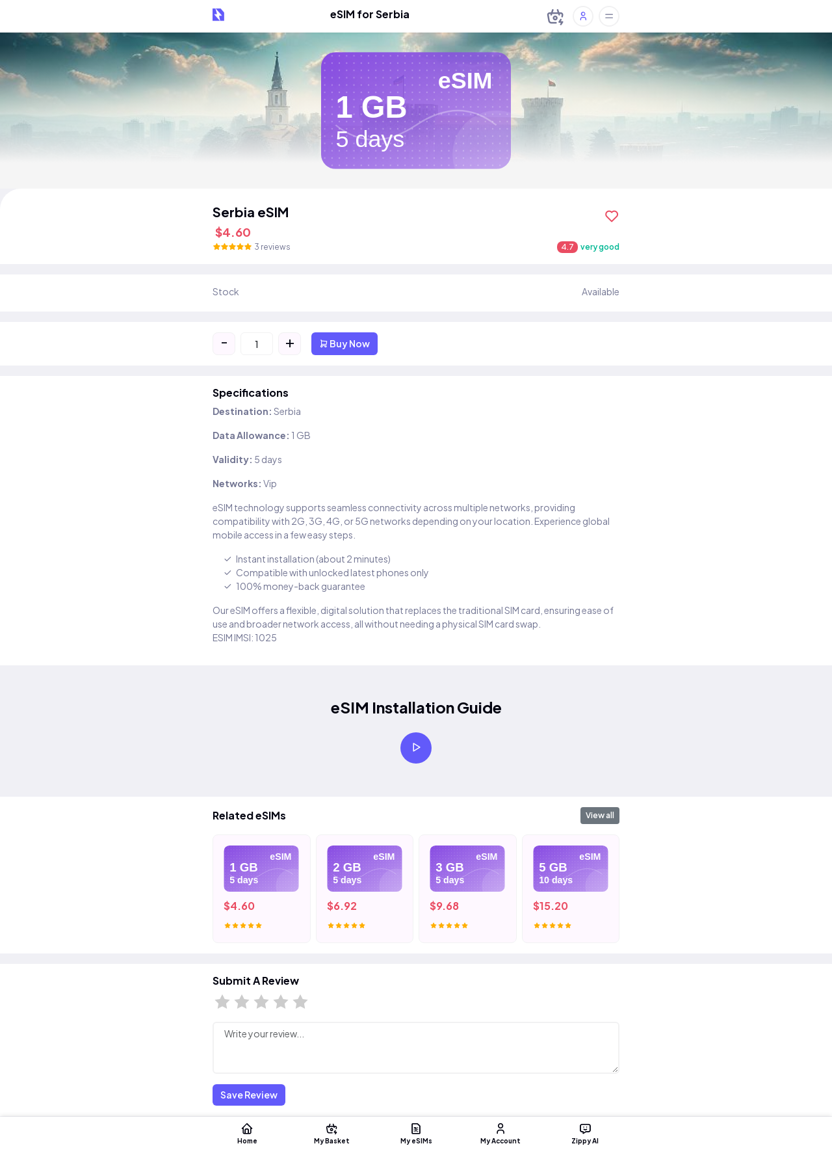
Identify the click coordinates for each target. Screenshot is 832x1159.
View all (600, 815)
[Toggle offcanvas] (609, 16)
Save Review (249, 1094)
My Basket (331, 1133)
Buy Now (344, 343)
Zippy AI (585, 1133)
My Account (500, 1133)
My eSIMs (416, 1133)
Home (247, 1133)
